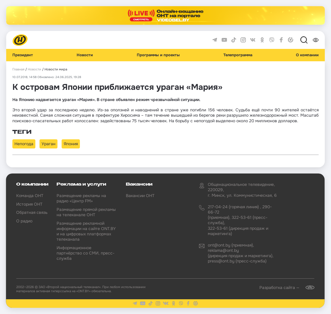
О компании (307, 55)
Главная (18, 69)
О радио (24, 221)
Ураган (48, 143)
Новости (85, 55)
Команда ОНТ (29, 195)
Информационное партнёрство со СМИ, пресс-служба (85, 253)
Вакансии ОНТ (140, 195)
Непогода (23, 143)
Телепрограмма (237, 55)
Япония (71, 143)
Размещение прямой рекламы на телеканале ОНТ (86, 212)
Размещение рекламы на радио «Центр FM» (81, 198)
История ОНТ (29, 204)
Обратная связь (31, 212)
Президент (22, 55)
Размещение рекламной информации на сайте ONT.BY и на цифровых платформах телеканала (86, 231)
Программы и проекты (158, 55)
